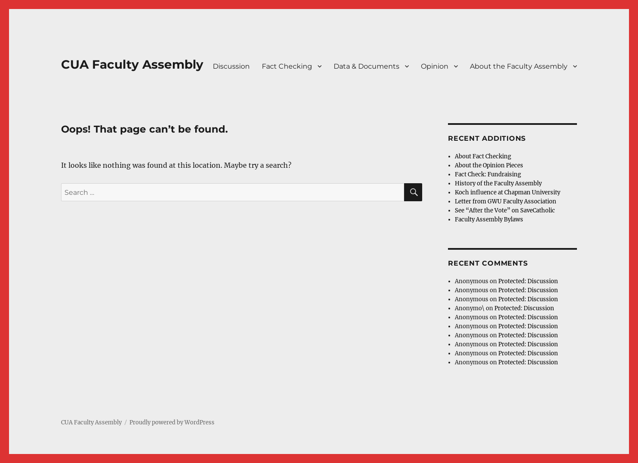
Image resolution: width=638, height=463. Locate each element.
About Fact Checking (483, 156)
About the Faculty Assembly (518, 66)
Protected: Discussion (528, 281)
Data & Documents (366, 66)
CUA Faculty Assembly (132, 64)
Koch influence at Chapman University (507, 192)
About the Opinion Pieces (489, 165)
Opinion (434, 66)
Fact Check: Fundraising (488, 174)
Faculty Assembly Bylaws (489, 219)
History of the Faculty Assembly (498, 183)
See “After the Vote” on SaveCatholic (505, 210)
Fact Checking (287, 66)
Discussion (231, 66)
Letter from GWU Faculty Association (505, 201)
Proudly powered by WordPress (172, 422)
